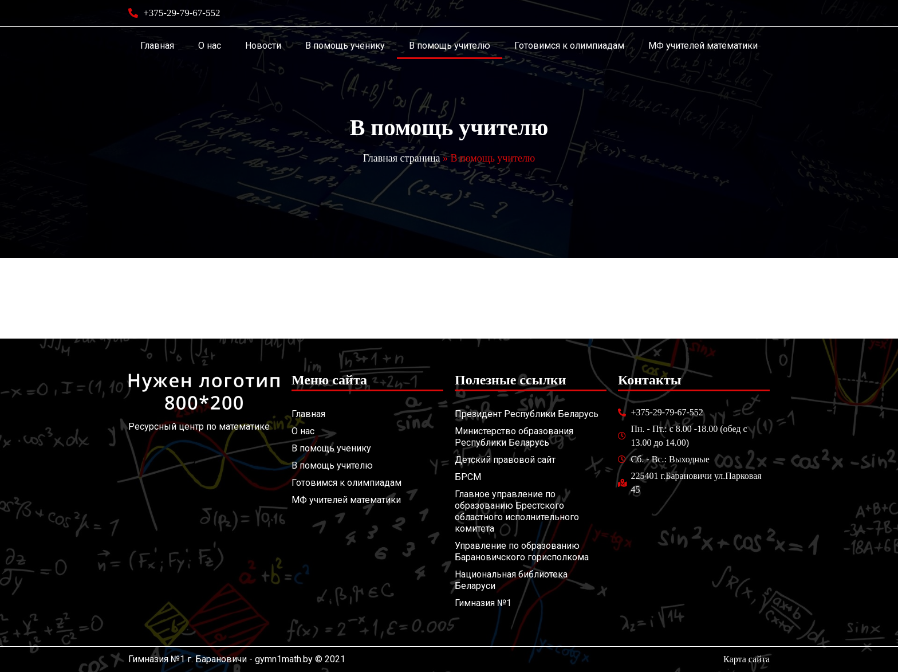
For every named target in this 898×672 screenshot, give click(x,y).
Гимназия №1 (483, 603)
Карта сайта (746, 659)
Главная (157, 45)
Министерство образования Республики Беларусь (514, 437)
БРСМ (468, 476)
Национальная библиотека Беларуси (511, 580)
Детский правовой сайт (505, 459)
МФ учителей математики (703, 45)
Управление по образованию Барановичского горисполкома (522, 551)
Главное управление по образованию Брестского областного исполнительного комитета (517, 511)
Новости (263, 45)
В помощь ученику (345, 45)
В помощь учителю (449, 45)
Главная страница (401, 158)
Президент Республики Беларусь (526, 413)
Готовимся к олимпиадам (569, 45)
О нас (209, 45)
